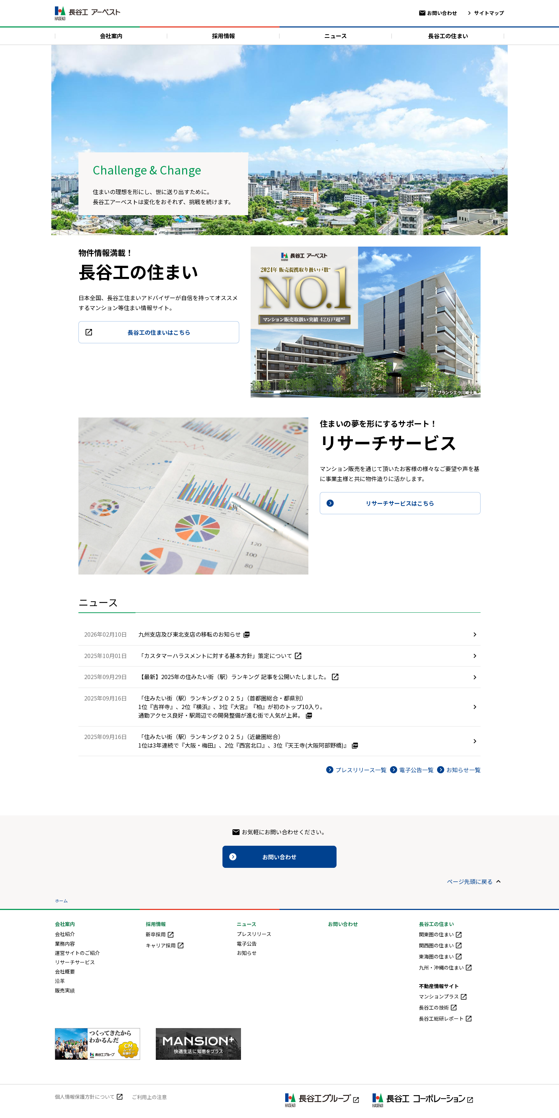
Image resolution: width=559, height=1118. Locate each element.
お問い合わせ (438, 12)
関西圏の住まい (440, 945)
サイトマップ (485, 12)
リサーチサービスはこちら (400, 503)
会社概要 (65, 971)
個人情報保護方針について (89, 1096)
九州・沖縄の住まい (445, 967)
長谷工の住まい (448, 35)
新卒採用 (160, 934)
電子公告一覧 (416, 769)
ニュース (335, 35)
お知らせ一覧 (463, 769)
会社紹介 (65, 933)
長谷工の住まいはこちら (159, 332)
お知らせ (247, 952)
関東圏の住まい (440, 934)
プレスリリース (254, 933)
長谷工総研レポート (445, 1018)
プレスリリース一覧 (360, 769)
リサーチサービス (75, 962)
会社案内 (111, 35)
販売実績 (65, 990)
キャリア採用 (165, 945)
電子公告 (247, 943)
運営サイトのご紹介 (77, 952)
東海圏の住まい (440, 956)
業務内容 (65, 943)
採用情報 (223, 35)
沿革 (60, 980)
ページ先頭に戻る (470, 881)
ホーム (61, 900)
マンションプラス (443, 996)
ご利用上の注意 (149, 1097)
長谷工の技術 (438, 1007)
